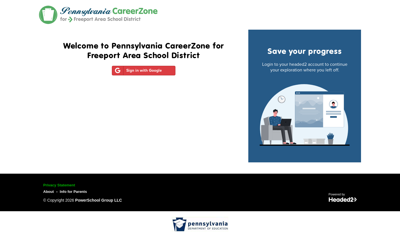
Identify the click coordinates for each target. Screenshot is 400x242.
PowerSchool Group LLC (98, 200)
